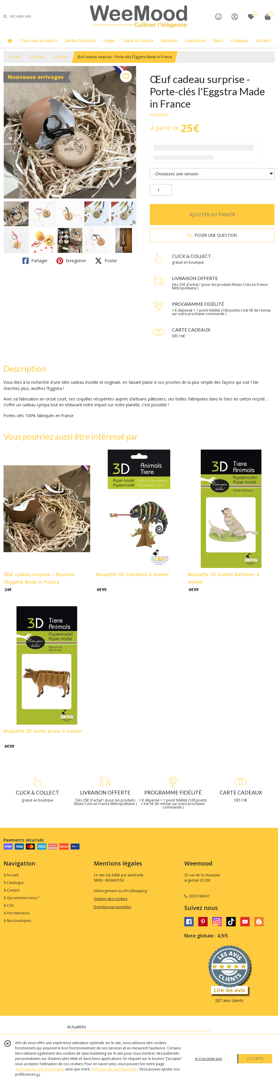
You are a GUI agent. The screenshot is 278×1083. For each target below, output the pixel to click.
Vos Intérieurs (16, 913)
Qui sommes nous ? (21, 897)
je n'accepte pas (208, 1058)
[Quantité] (161, 190)
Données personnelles (112, 906)
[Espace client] (235, 16)
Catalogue (14, 882)
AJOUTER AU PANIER (212, 214)
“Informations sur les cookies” (39, 1069)
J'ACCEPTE (255, 1058)
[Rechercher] (5, 16)
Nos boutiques (17, 920)
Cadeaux (37, 56)
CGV (9, 905)
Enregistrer (71, 260)
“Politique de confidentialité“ (114, 1069)
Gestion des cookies (110, 898)
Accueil (15, 56)
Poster (106, 260)
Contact (12, 890)
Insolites (61, 56)
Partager (35, 260)
